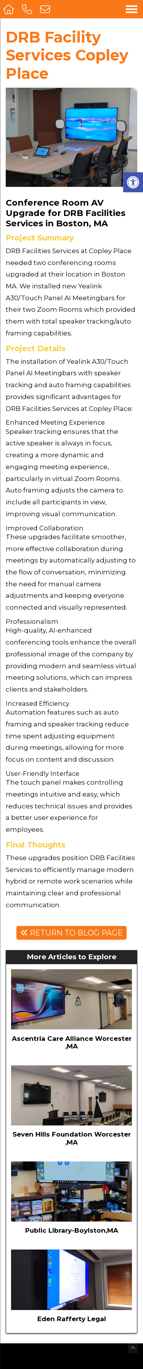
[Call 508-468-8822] (28, 9)
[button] (133, 182)
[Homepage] (9, 9)
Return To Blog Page (72, 932)
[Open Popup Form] (46, 9)
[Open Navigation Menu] (131, 9)
